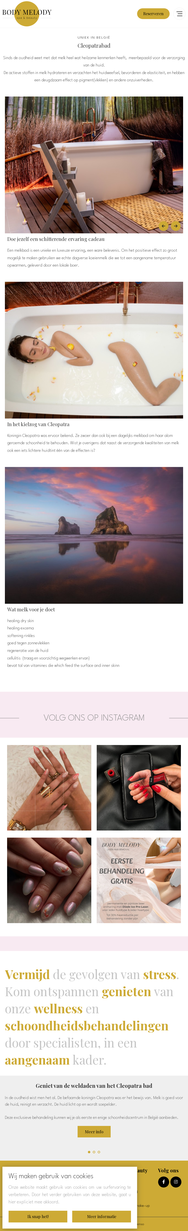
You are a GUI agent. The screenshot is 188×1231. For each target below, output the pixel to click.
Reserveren (153, 13)
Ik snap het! (37, 1216)
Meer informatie (101, 1216)
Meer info (94, 1131)
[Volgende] (176, 226)
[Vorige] (163, 226)
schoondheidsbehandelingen (87, 1025)
